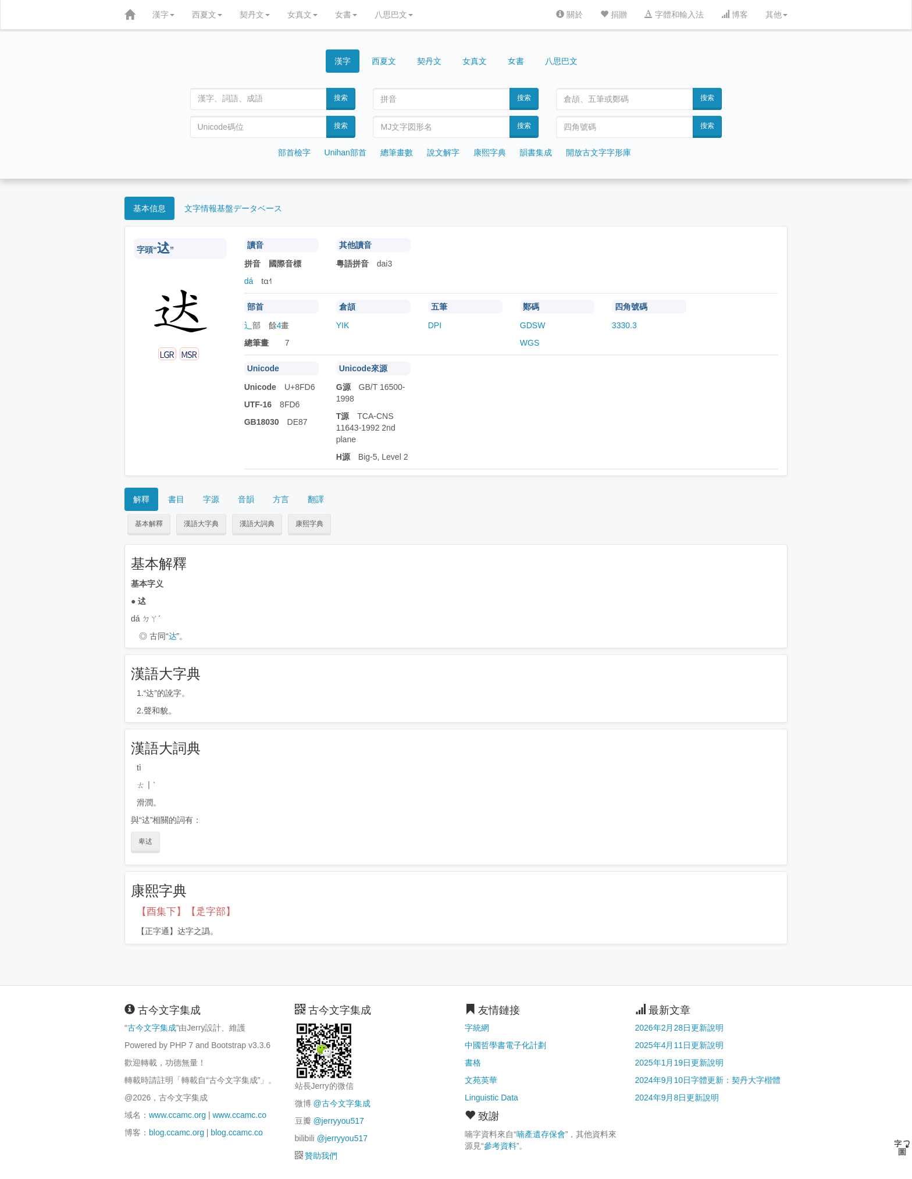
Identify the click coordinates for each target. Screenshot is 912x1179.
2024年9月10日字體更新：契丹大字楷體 (708, 1080)
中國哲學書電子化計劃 (505, 1045)
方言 (281, 499)
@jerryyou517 (338, 1120)
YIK (343, 325)
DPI (434, 325)
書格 (473, 1062)
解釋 (141, 499)
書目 (176, 499)
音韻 (246, 499)
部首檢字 (294, 152)
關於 (569, 14)
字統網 (477, 1027)
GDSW (533, 325)
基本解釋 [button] (149, 524)
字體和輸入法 (674, 14)
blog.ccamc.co (236, 1132)
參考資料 (500, 1145)
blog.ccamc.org (176, 1132)
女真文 (302, 14)
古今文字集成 (151, 1027)
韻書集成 (535, 152)
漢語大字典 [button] (201, 524)
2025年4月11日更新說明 (679, 1045)
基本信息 (149, 208)
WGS (529, 342)
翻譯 (316, 499)
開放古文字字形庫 (598, 152)
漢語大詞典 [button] (257, 524)
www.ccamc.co (239, 1115)
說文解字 (443, 152)
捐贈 (613, 14)
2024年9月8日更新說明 (677, 1097)
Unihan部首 (345, 152)
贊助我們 (321, 1155)
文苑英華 (481, 1080)
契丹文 (255, 14)
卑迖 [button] (145, 841)
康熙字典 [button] (309, 524)
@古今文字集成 (341, 1103)
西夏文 (207, 14)
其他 (776, 14)
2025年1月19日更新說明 (679, 1062)
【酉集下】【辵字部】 (186, 911)
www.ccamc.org (177, 1115)
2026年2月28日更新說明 (679, 1027)
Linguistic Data (491, 1097)
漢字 (163, 14)
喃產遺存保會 (540, 1134)
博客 (734, 14)
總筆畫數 (396, 152)
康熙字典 (489, 152)
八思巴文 (394, 14)
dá (249, 281)
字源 (211, 499)
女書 (346, 14)
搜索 (341, 98)
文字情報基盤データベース (233, 208)
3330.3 (624, 325)
